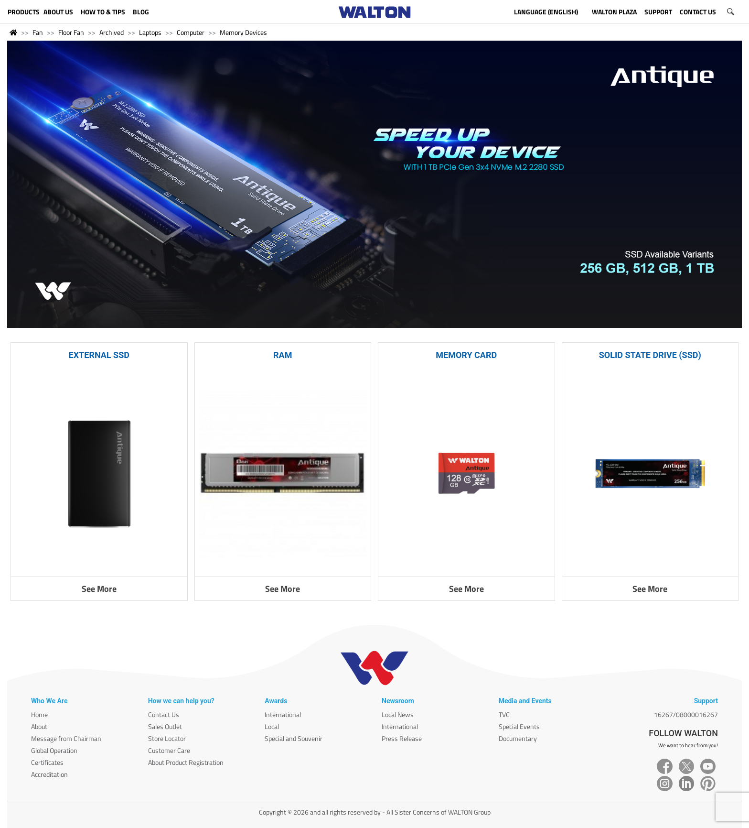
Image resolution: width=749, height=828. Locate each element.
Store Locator (167, 738)
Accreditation (49, 774)
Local (272, 726)
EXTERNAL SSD (99, 355)
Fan (37, 32)
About (39, 726)
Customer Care (169, 750)
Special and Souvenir (293, 738)
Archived (111, 32)
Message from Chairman (66, 738)
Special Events (519, 726)
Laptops (150, 32)
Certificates (47, 762)
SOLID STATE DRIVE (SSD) (650, 355)
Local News (398, 714)
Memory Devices (243, 32)
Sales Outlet (165, 726)
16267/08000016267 (686, 714)
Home (39, 714)
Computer (190, 32)
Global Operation (54, 750)
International (283, 714)
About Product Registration (186, 762)
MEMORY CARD (466, 355)
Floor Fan (71, 32)
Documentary (518, 738)
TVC (504, 714)
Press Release (402, 738)
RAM (282, 355)
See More (99, 588)
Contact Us (163, 714)
